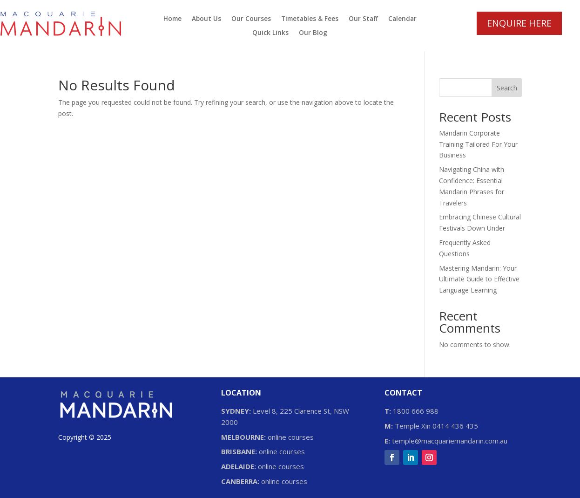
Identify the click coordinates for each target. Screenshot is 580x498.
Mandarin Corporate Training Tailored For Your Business (478, 144)
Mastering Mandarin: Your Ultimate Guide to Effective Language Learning (479, 279)
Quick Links (270, 33)
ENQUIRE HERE (519, 23)
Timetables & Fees (309, 19)
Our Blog (313, 33)
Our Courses (251, 19)
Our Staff (363, 19)
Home (172, 19)
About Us (206, 19)
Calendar (402, 19)
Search (507, 87)
